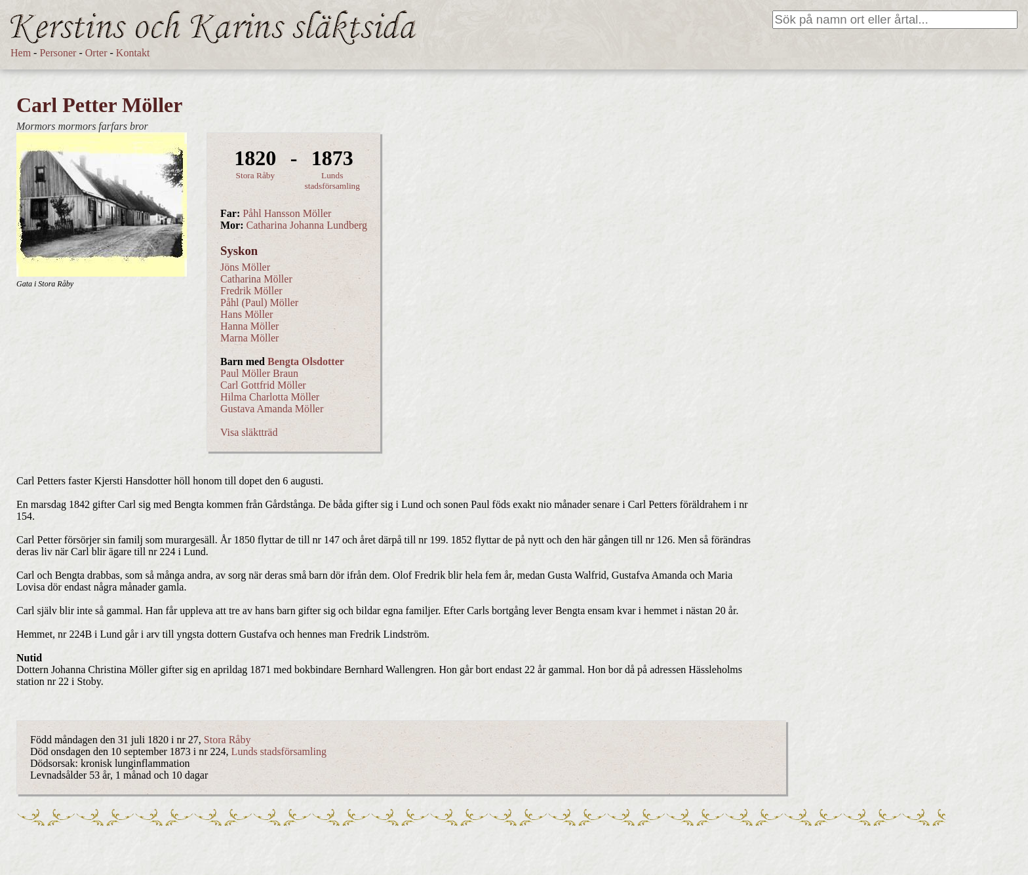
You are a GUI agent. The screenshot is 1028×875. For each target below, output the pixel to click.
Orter (96, 52)
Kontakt (133, 52)
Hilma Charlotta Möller (269, 396)
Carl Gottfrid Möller (263, 385)
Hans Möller (246, 314)
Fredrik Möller (251, 290)
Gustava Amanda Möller (271, 408)
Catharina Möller (256, 278)
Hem (20, 52)
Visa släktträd (248, 432)
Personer (57, 52)
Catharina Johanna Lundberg (307, 225)
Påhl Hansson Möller (287, 213)
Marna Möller (249, 337)
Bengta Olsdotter (305, 361)
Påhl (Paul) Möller (259, 302)
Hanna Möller (249, 326)
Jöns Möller (245, 267)
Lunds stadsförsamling (332, 180)
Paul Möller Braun (259, 373)
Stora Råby (255, 175)
